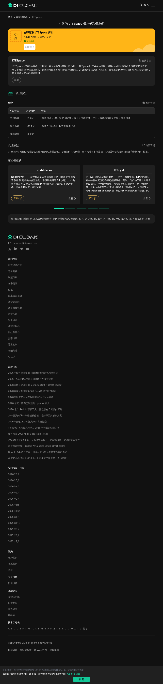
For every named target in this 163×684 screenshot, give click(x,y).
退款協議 (54, 650)
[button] (144, 5)
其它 (85, 628)
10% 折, (119, 218)
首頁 (10, 17)
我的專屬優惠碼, (61, 218)
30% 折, (92, 218)
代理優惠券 (22, 17)
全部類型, (28, 218)
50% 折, (83, 218)
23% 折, (102, 218)
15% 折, (111, 218)
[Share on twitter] (9, 249)
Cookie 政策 (40, 650)
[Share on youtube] (27, 249)
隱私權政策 (26, 650)
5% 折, (128, 218)
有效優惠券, (138, 218)
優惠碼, (74, 218)
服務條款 (12, 650)
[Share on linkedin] (15, 249)
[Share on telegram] (21, 249)
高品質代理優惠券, (42, 218)
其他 (16, 80)
